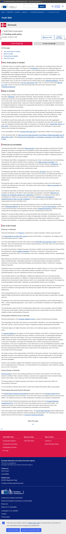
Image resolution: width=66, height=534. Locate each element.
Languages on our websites (9, 511)
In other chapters (16, 43)
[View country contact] (59, 37)
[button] (53, 6)
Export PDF (48, 37)
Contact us (48, 441)
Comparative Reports (9, 441)
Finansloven (34, 68)
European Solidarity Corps (26, 319)
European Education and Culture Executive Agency (18, 460)
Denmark (24, 12)
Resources (4, 504)
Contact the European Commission (12, 498)
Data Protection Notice (52, 444)
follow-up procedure (53, 185)
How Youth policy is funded (12, 51)
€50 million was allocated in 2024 (46, 242)
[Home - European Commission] (9, 6)
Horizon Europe (6, 374)
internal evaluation (9, 333)
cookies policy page (34, 523)
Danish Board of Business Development (16, 393)
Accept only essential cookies (31, 530)
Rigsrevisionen (29, 148)
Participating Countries (10, 447)
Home (3, 12)
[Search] (31, 6)
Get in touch (5, 471)
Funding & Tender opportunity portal (12, 483)
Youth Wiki (9, 12)
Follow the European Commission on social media (16, 501)
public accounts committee (46, 162)
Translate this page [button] (57, 6)
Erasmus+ (21, 233)
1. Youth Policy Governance (36, 12)
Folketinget (54, 164)
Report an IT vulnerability (9, 507)
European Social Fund (52, 393)
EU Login (5, 450)
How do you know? (35, 1)
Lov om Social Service (49, 206)
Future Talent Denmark (43, 410)
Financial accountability (11, 56)
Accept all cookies (13, 530)
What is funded (8, 54)
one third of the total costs (28, 131)
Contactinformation (59, 37)
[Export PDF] (47, 37)
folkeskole (11, 96)
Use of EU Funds (9, 58)
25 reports (43, 171)
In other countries (48, 43)
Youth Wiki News (29, 441)
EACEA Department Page (9, 480)
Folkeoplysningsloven (8, 87)
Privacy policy (5, 517)
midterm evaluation (23, 251)
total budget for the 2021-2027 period (15, 236)
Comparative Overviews (10, 444)
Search (42, 6)
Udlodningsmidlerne (51, 80)
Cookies (3, 514)
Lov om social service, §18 (29, 82)
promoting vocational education (34, 415)
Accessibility (5, 474)
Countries (17, 12)
